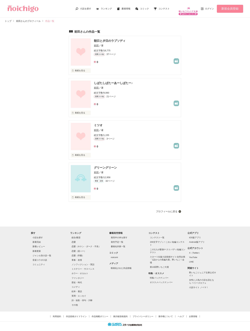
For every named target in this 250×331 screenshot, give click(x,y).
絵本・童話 (77, 288)
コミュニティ (39, 261)
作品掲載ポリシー (100, 313)
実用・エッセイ (79, 292)
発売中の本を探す (119, 234)
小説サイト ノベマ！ (198, 284)
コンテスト (164, 7)
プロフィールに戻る (166, 208)
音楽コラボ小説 (40, 257)
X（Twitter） (195, 249)
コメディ (76, 284)
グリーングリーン (105, 164)
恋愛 (74, 239)
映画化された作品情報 (121, 265)
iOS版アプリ (195, 234)
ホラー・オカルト (80, 270)
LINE (191, 258)
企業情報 (193, 313)
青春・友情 (77, 257)
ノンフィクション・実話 (83, 261)
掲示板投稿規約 (120, 313)
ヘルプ (181, 313)
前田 (96, 42)
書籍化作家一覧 (118, 243)
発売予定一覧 (117, 239)
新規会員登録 (230, 7)
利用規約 (57, 313)
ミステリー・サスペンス (83, 266)
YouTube (193, 254)
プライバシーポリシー (143, 313)
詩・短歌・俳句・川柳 (82, 297)
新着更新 (37, 248)
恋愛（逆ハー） (79, 248)
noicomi (114, 254)
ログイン (209, 7)
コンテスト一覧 (157, 234)
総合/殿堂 (76, 234)
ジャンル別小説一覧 (42, 252)
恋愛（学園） (78, 252)
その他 (75, 301)
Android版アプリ (197, 239)
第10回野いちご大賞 (159, 264)
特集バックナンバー (159, 274)
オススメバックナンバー (161, 279)
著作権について (165, 313)
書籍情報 (125, 7)
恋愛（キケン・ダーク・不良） (86, 243)
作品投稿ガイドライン (76, 313)
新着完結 (37, 239)
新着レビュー (39, 243)
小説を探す (85, 7)
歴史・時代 (77, 279)
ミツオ (98, 122)
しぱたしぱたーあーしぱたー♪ (113, 79)
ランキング (106, 7)
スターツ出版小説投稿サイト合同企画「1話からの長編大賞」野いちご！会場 (167, 256)
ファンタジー (78, 275)
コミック (144, 7)
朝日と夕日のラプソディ (109, 37)
